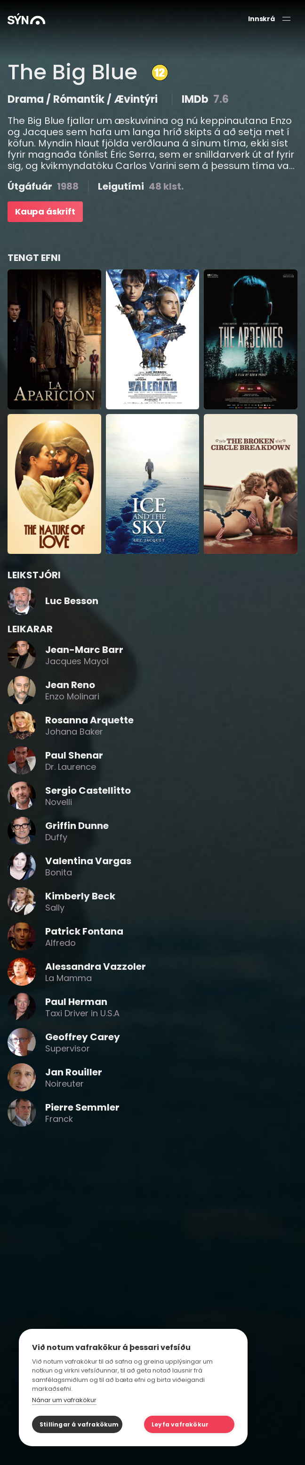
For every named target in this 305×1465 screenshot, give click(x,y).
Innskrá (261, 19)
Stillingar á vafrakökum (79, 1424)
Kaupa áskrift (45, 211)
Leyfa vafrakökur (180, 1424)
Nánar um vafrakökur (64, 1400)
